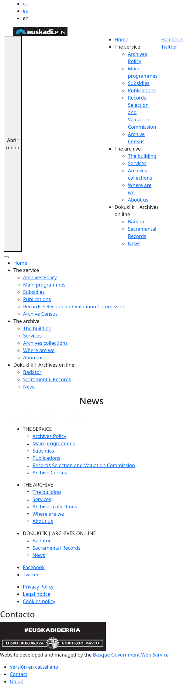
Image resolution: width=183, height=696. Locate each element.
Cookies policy (39, 601)
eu (26, 3)
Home (122, 39)
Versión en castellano (34, 667)
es (25, 11)
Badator (137, 221)
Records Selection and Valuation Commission (74, 306)
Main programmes (44, 284)
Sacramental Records (47, 379)
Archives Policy (40, 277)
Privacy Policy (38, 586)
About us (138, 199)
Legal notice (36, 594)
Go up (16, 681)
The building (142, 156)
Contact (18, 674)
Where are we (38, 350)
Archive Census (40, 314)
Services (137, 163)
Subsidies (139, 83)
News (134, 243)
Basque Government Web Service (131, 654)
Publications (142, 90)
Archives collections (45, 343)
